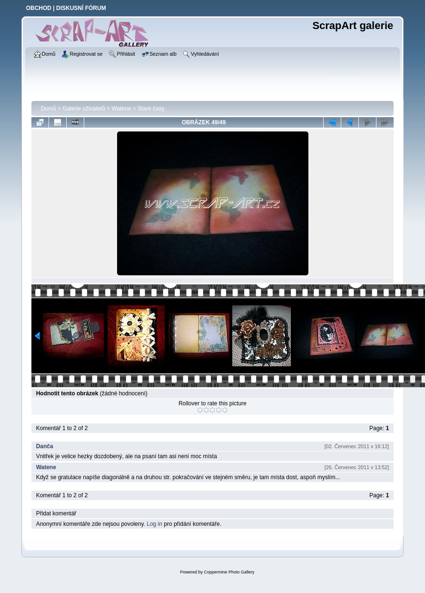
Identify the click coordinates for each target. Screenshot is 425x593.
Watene (121, 108)
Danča (44, 446)
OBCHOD (38, 8)
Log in (154, 524)
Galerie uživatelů (83, 108)
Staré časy (151, 108)
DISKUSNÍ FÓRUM (81, 8)
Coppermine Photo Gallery (229, 572)
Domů (48, 108)
